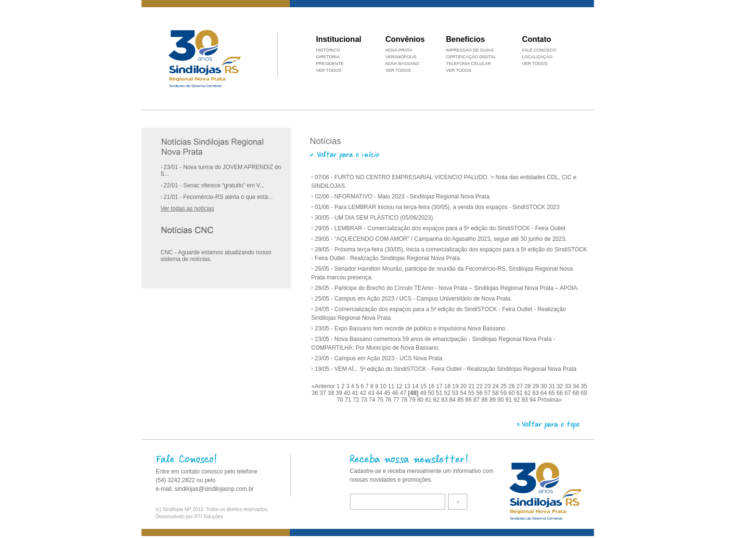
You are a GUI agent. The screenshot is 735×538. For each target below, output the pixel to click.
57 (488, 393)
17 (440, 386)
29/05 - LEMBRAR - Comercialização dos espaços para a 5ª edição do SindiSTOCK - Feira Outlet (440, 228)
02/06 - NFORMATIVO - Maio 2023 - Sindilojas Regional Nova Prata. (403, 196)
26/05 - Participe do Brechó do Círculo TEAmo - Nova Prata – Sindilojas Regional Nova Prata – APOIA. (447, 288)
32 (560, 386)
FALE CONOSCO (539, 50)
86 (469, 399)
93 (525, 399)
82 (437, 399)
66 (560, 393)
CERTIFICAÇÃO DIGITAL (471, 56)
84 (453, 399)
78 (405, 399)
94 (533, 399)
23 (488, 386)
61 (520, 393)
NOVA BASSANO (402, 63)
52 (448, 393)
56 (480, 393)
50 (432, 393)
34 (577, 386)
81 (429, 399)
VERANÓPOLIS (401, 56)
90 (501, 399)
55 (472, 393)
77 (397, 399)
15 (424, 386)
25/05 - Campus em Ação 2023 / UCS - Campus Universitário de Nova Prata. (413, 298)
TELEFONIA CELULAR (468, 63)
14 (416, 386)
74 (373, 399)
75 (381, 399)
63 (536, 393)
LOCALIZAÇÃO (537, 56)
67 (569, 393)
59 (504, 393)
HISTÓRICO (328, 50)
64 (545, 393)
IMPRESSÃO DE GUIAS (469, 50)
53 (456, 393)
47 (404, 393)
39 (340, 393)
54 (464, 393)
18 (448, 386)
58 (496, 393)
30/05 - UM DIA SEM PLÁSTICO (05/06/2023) (374, 217)
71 (349, 399)
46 (396, 393)
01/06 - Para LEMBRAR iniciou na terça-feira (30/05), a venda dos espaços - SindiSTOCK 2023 (437, 207)
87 (477, 399)
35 (584, 386)
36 (315, 393)
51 (440, 393)
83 (445, 399)
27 (520, 386)
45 (388, 393)
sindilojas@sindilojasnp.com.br (214, 489)
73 (365, 399)
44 (380, 393)
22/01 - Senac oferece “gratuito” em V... (213, 185)
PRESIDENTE (330, 63)
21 (472, 386)
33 (569, 386)
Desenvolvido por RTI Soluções (189, 516)
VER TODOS (535, 63)
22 (481, 386)
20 (464, 386)
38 (332, 393)
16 (432, 386)
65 (552, 393)
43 (372, 393)
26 (512, 386)
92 (518, 399)
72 (357, 399)
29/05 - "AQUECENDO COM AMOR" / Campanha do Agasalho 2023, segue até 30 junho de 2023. (441, 239)
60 (512, 393)
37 (324, 393)
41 (356, 393)
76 (389, 399)
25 (505, 386)
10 (384, 386)
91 (509, 399)
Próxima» (550, 399)
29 (536, 386)
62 (528, 393)
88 (485, 399)
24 (496, 386)
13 (408, 386)
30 (545, 386)
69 (583, 393)
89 (494, 399)
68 (576, 393)
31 (553, 386)
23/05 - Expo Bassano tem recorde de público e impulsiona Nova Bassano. (411, 328)
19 (456, 386)
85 (461, 399)
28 (529, 386)
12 (400, 386)
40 (348, 393)
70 (341, 399)
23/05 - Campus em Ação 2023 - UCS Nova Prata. (379, 358)
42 (364, 393)
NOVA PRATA (399, 50)
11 (392, 386)
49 (424, 393)
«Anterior (323, 386)
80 (421, 399)
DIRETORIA (328, 56)
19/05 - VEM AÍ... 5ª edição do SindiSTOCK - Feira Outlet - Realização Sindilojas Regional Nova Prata (446, 369)
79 (413, 399)
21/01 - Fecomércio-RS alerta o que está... (217, 197)
